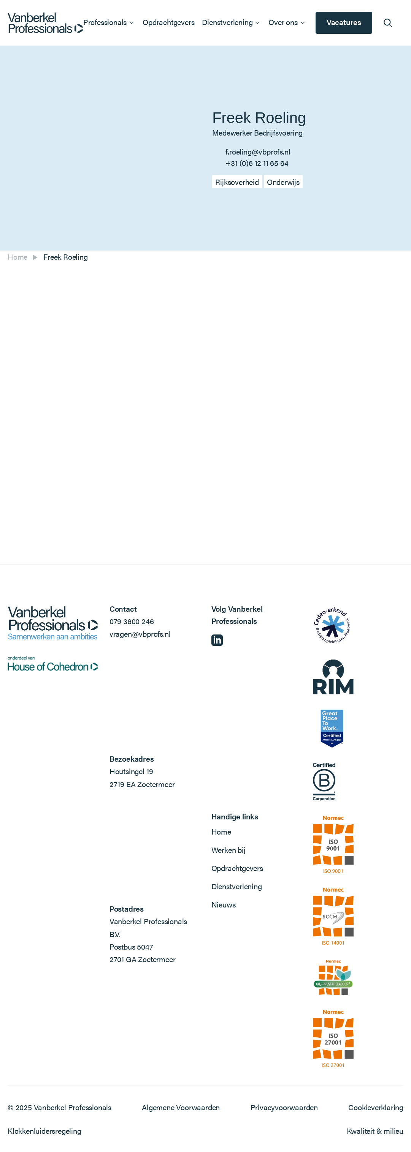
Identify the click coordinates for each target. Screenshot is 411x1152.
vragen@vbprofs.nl (140, 633)
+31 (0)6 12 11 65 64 (256, 162)
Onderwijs (283, 181)
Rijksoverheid (237, 181)
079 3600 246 (131, 620)
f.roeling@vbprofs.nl (257, 151)
